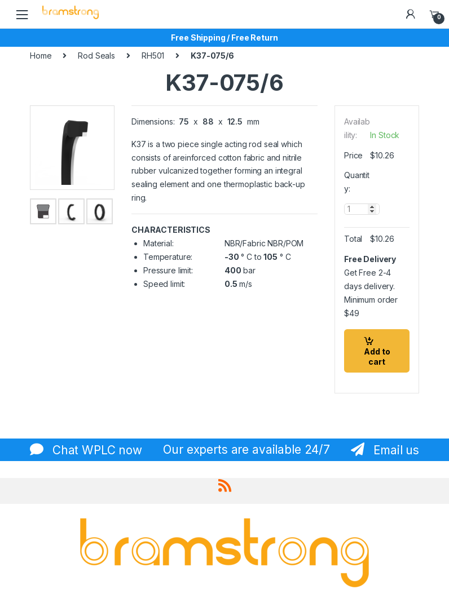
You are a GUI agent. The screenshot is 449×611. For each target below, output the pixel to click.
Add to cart (377, 356)
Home (40, 55)
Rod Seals (96, 55)
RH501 (153, 55)
